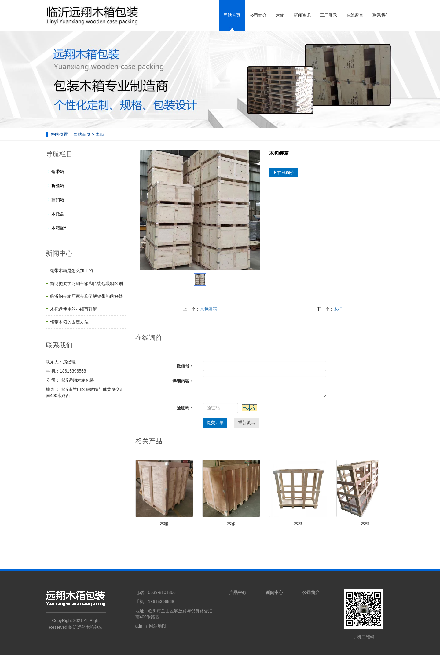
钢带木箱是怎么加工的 (71, 270)
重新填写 (246, 422)
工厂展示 (328, 15)
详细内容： (183, 380)
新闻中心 (274, 592)
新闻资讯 (302, 15)
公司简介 (258, 15)
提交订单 (215, 422)
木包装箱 (208, 309)
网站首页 (231, 15)
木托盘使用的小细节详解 (73, 309)
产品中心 (237, 592)
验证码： (185, 408)
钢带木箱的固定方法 (69, 321)
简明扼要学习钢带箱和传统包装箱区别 (86, 283)
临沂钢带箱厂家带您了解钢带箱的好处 (86, 296)
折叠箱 (57, 185)
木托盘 (57, 213)
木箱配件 (59, 227)
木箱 (280, 15)
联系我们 (381, 15)
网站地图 (157, 626)
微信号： (185, 365)
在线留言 (354, 15)
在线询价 (283, 172)
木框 (338, 309)
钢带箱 (57, 171)
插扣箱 (57, 199)
